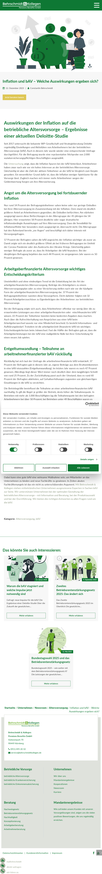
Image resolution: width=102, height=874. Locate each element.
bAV (38, 519)
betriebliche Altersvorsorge (16, 776)
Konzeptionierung (12, 821)
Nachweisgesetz (11, 809)
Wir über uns (60, 776)
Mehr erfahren (26, 615)
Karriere (57, 792)
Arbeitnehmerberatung (14, 829)
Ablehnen (18, 468)
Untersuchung (16, 164)
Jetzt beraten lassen (14, 97)
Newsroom (59, 788)
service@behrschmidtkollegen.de (24, 753)
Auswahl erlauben (51, 468)
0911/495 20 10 (17, 749)
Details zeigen (87, 459)
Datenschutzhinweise (13, 853)
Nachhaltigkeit (11, 817)
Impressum (57, 853)
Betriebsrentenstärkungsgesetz (18, 813)
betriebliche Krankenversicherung (19, 780)
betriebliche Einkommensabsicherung (21, 784)
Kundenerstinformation (37, 853)
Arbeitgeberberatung (13, 825)
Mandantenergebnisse (64, 780)
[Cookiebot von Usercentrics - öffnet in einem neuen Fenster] (87, 404)
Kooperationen (60, 784)
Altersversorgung (25, 519)
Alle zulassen (83, 468)
